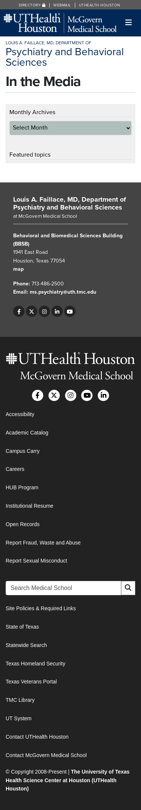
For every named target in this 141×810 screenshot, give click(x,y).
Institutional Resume (29, 506)
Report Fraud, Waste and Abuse (43, 543)
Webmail (62, 5)
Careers (15, 469)
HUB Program (22, 487)
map (18, 269)
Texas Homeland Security (35, 664)
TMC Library (20, 700)
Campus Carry (22, 451)
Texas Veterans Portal (31, 682)
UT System (19, 718)
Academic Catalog (27, 433)
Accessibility (20, 414)
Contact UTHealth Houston (37, 737)
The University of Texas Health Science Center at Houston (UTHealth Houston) (68, 780)
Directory (32, 5)
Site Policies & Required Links (41, 608)
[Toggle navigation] (128, 23)
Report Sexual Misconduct (36, 561)
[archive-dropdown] (70, 128)
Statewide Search (26, 645)
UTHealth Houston (99, 5)
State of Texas (22, 627)
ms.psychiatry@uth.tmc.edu (63, 292)
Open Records (22, 524)
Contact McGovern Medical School (46, 755)
